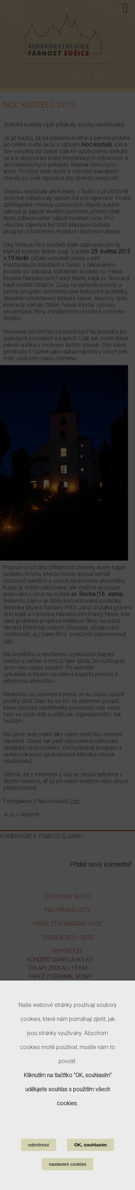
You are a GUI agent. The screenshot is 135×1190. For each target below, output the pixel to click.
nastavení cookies (67, 1171)
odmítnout (38, 1152)
